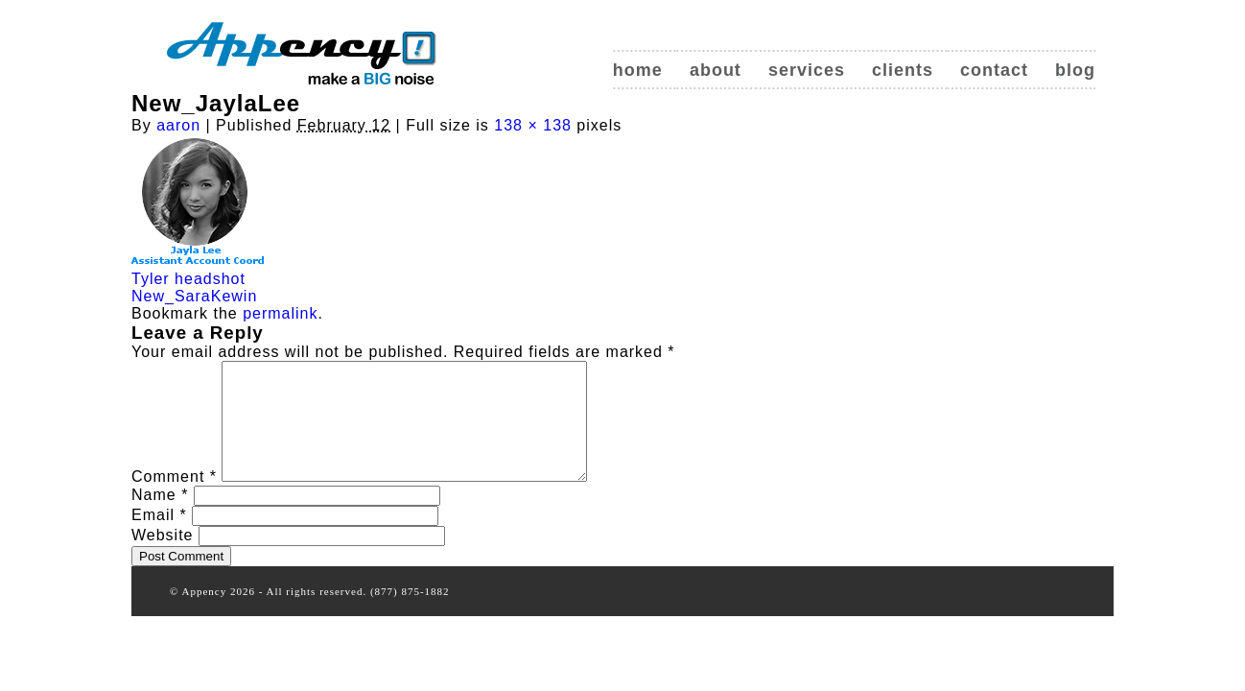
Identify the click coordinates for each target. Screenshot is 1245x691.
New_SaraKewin (194, 296)
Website (162, 558)
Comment (174, 499)
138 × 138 (533, 125)
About (715, 70)
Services (806, 70)
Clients (902, 70)
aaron (178, 125)
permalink (280, 313)
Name (159, 518)
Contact (994, 70)
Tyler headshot (188, 279)
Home (638, 70)
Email (159, 538)
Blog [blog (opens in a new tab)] (1075, 70)
